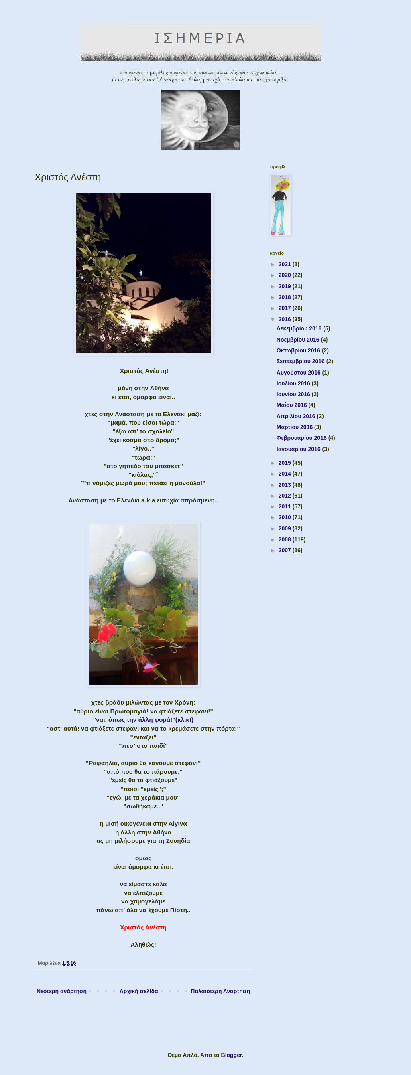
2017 (286, 308)
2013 (286, 485)
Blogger (231, 1055)
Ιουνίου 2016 (294, 394)
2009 (286, 528)
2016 (286, 319)
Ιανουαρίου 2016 (299, 449)
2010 (286, 517)
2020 (286, 275)
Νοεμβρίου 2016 (299, 339)
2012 (286, 495)
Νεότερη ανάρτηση (62, 991)
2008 (286, 539)
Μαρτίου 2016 (295, 427)
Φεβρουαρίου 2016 (302, 438)
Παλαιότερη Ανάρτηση (220, 991)
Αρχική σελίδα (139, 991)
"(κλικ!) (182, 719)
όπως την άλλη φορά (139, 719)
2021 (286, 264)
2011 (286, 506)
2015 (286, 463)
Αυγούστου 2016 (299, 372)
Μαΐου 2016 (293, 405)
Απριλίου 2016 (297, 416)
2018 (286, 297)
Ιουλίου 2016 (294, 383)
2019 (286, 286)
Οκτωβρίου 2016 (299, 350)
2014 (286, 473)
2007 (286, 550)
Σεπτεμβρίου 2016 (301, 361)
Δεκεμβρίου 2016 (300, 328)
